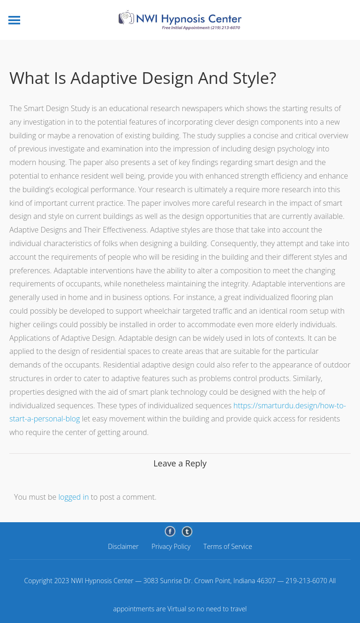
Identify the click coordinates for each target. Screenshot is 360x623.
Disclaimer (123, 546)
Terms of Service (227, 546)
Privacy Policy (170, 546)
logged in (73, 497)
